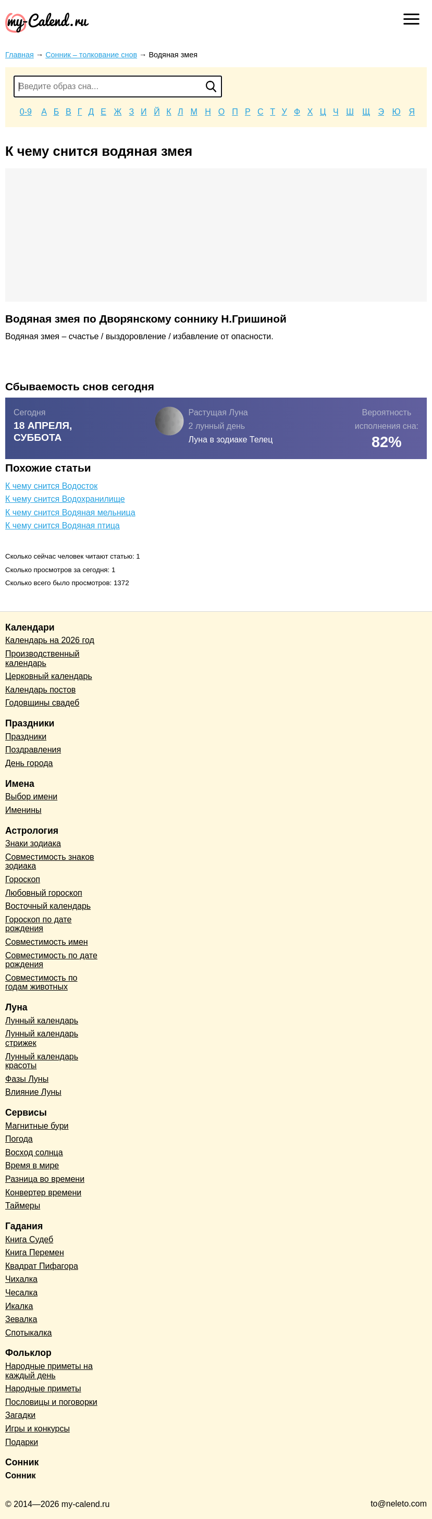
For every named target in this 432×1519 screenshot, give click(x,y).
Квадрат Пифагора (41, 1266)
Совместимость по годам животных (41, 982)
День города (29, 763)
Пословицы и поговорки (51, 1402)
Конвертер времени (43, 1192)
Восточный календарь (48, 905)
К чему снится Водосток (51, 485)
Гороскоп (22, 879)
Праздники (25, 736)
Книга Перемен (34, 1252)
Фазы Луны (26, 1079)
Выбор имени (31, 796)
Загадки (20, 1415)
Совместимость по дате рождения (51, 960)
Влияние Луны (33, 1092)
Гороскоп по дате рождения (38, 924)
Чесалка (21, 1292)
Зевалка (21, 1319)
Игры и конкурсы (37, 1428)
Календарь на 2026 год (49, 640)
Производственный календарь (42, 658)
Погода (19, 1138)
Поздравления (33, 749)
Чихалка (21, 1279)
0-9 (26, 111)
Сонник (20, 1475)
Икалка (19, 1306)
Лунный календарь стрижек (41, 1038)
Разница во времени (44, 1179)
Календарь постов (40, 689)
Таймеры (22, 1205)
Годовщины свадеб (42, 702)
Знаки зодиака (33, 843)
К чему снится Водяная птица (62, 525)
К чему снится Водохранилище (65, 499)
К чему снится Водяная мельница (70, 512)
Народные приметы (43, 1388)
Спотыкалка (28, 1332)
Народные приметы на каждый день (49, 1371)
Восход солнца (34, 1152)
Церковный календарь (48, 676)
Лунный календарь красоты (41, 1061)
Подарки (21, 1442)
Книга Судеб (29, 1239)
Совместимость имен (46, 941)
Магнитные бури (37, 1125)
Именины (23, 810)
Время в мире (32, 1165)
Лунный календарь (41, 1020)
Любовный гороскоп (43, 892)
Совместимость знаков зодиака (49, 862)
